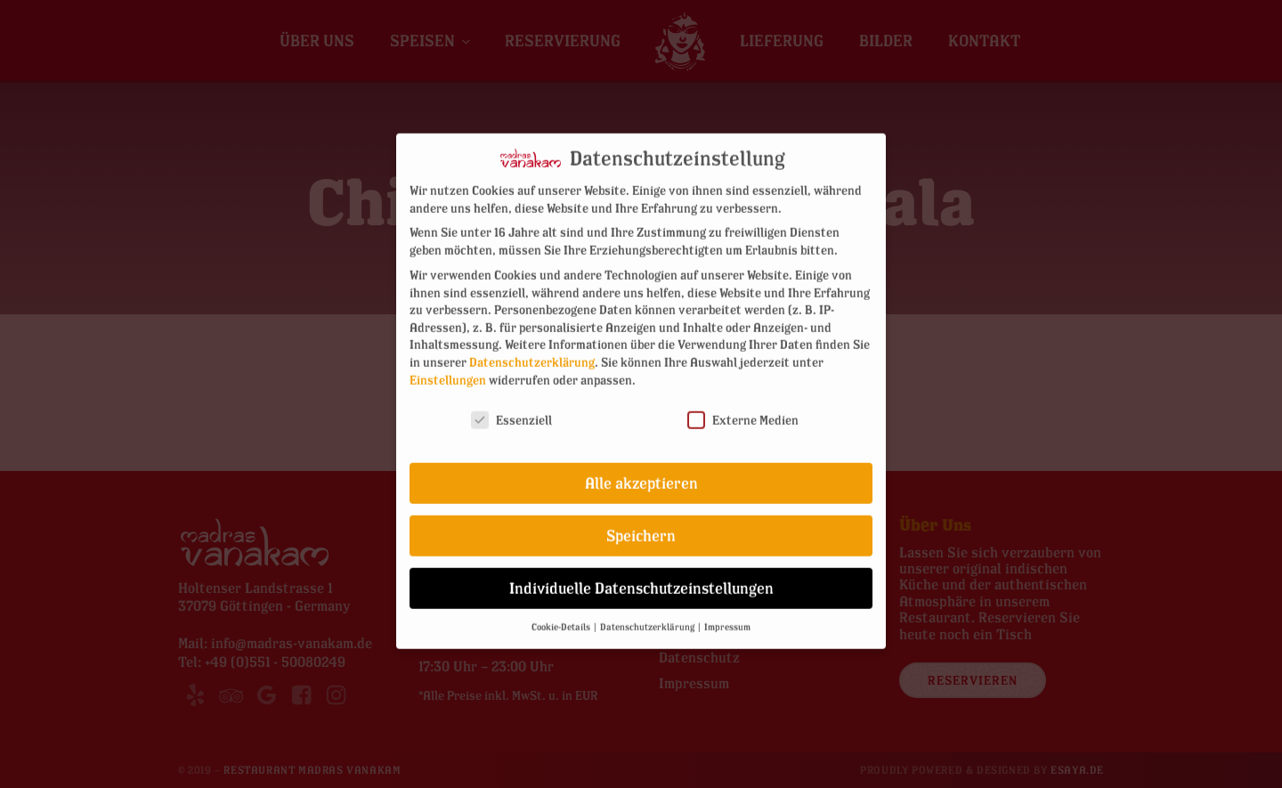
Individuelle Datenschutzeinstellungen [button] (641, 574)
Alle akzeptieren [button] (641, 468)
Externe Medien (743, 405)
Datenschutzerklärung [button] (648, 611)
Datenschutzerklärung (532, 346)
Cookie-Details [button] (561, 611)
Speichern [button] (641, 521)
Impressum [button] (727, 611)
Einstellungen (448, 364)
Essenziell (511, 405)
